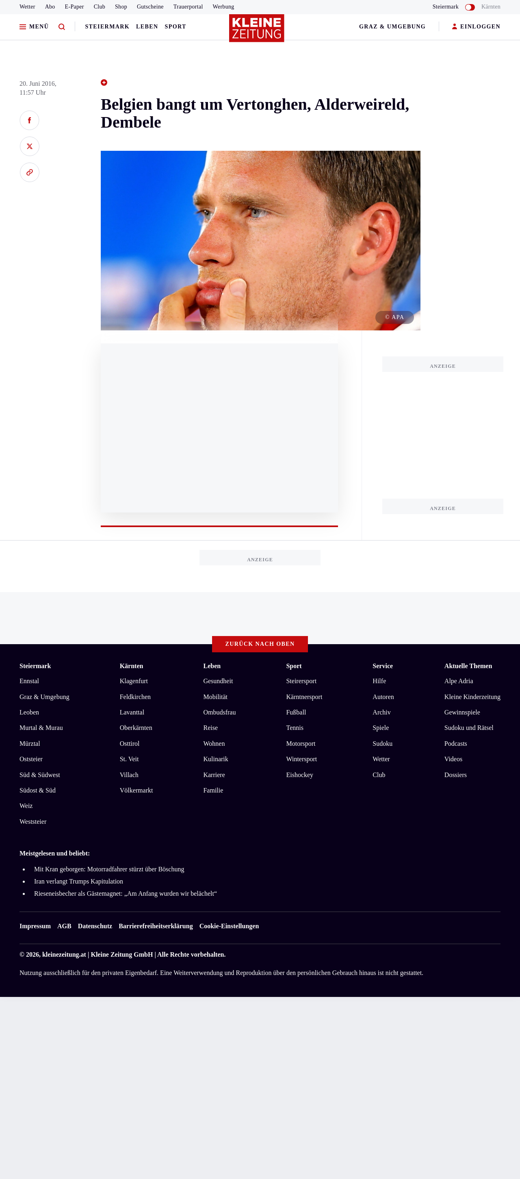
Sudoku (382, 743)
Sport (175, 27)
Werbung (223, 7)
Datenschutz (95, 926)
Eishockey (299, 774)
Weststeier (33, 821)
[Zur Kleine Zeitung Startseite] (258, 32)
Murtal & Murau (41, 727)
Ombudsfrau (219, 712)
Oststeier (31, 759)
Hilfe (379, 680)
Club (99, 7)
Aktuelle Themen (468, 665)
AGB (64, 926)
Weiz (26, 805)
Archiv (381, 712)
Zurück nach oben (260, 644)
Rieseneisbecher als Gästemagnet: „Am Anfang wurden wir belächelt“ (125, 893)
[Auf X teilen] (29, 146)
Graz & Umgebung (392, 27)
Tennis (294, 727)
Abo (50, 7)
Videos (453, 759)
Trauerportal (188, 7)
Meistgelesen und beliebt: (55, 853)
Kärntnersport (304, 696)
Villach (129, 774)
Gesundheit (218, 680)
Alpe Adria (458, 680)
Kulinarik (215, 759)
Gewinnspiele (462, 712)
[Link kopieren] (29, 172)
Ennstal (29, 680)
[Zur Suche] (61, 27)
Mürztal (30, 743)
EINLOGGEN (476, 27)
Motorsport (300, 743)
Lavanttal (132, 712)
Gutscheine (150, 7)
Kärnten (490, 7)
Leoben (29, 712)
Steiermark (107, 27)
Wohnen (214, 743)
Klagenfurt (134, 680)
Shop (121, 7)
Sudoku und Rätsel (469, 727)
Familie (213, 790)
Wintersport (301, 759)
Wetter (27, 7)
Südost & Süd (38, 790)
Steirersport (301, 680)
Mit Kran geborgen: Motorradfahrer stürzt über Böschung (109, 869)
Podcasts (455, 743)
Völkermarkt (136, 790)
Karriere (214, 774)
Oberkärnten (136, 727)
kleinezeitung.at (64, 954)
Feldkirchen (135, 696)
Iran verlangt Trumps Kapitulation (78, 881)
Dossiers (455, 774)
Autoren (383, 696)
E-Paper (74, 7)
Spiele (381, 727)
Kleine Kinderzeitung (472, 696)
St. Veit (129, 759)
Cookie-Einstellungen (229, 926)
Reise (210, 727)
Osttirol (130, 743)
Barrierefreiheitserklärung (156, 926)
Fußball (296, 712)
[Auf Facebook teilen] (29, 120)
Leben (147, 27)
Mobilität (215, 696)
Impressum (35, 926)
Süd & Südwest (40, 774)
